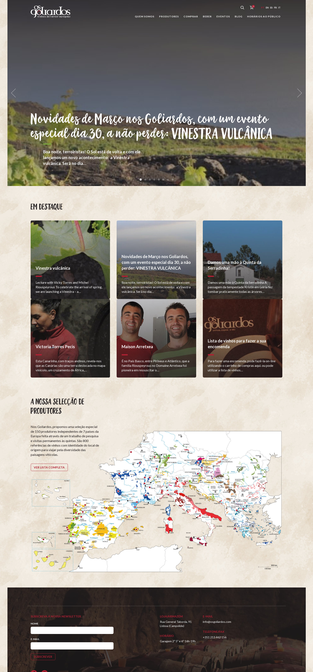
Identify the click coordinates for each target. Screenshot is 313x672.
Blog (238, 16)
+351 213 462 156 (214, 637)
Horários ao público (263, 16)
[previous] (14, 93)
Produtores (169, 16)
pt (262, 7)
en (267, 7)
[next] (298, 93)
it (279, 7)
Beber (207, 16)
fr (275, 7)
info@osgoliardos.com (217, 621)
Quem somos (144, 16)
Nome (34, 623)
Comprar (191, 16)
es (271, 7)
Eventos (223, 16)
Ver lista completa (49, 467)
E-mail (35, 639)
